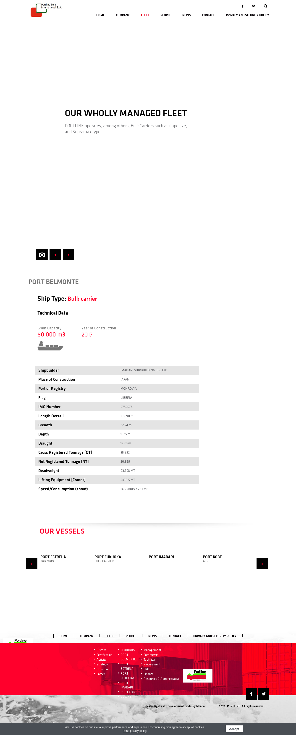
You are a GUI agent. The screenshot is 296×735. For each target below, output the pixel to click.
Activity (101, 659)
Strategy (102, 664)
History (101, 650)
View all (126, 697)
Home (100, 15)
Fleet (145, 15)
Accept (234, 729)
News (186, 15)
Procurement (152, 664)
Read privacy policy (134, 730)
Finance (149, 674)
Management (152, 650)
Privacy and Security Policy (247, 15)
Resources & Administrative (162, 679)
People (165, 15)
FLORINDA (128, 650)
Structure (103, 669)
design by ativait (156, 706)
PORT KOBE (128, 692)
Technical (149, 659)
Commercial (151, 655)
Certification (104, 655)
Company (123, 15)
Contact (208, 15)
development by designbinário (186, 706)
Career (101, 674)
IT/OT (147, 669)
